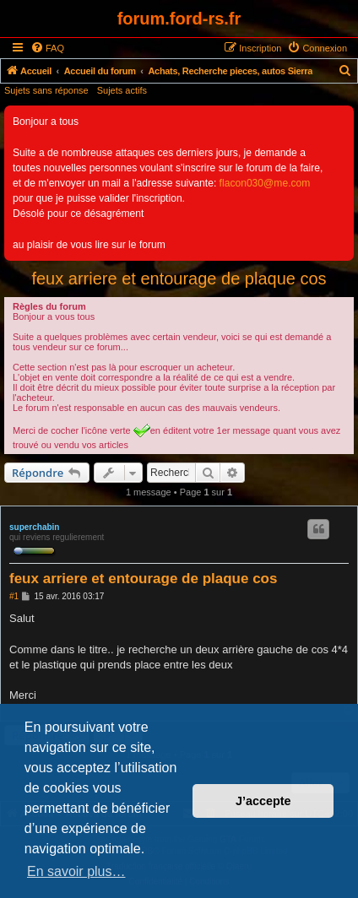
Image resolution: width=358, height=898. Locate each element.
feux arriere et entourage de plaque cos (178, 278)
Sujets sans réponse (46, 90)
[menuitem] (47, 48)
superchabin (34, 527)
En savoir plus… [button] (76, 871)
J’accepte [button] (263, 801)
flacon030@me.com (265, 183)
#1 (14, 596)
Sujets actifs (122, 90)
